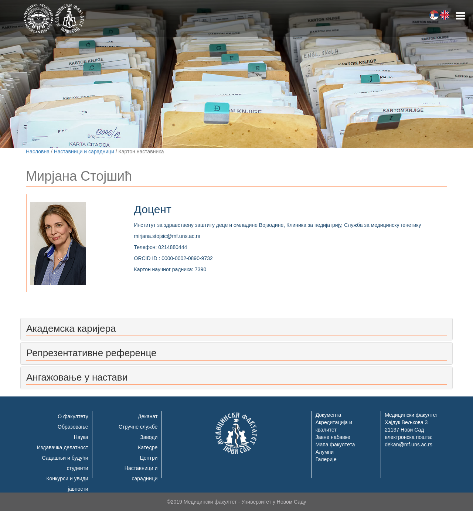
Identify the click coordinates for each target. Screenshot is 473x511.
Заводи (148, 437)
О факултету (73, 416)
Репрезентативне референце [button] (91, 352)
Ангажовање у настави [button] (76, 377)
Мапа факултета (335, 444)
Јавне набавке (333, 437)
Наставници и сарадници (84, 151)
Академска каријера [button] (71, 328)
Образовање (73, 427)
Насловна (38, 151)
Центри (148, 458)
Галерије (326, 459)
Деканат (147, 416)
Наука (81, 437)
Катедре (147, 447)
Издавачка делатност (62, 447)
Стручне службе (138, 427)
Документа (328, 415)
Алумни (325, 452)
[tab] (236, 329)
